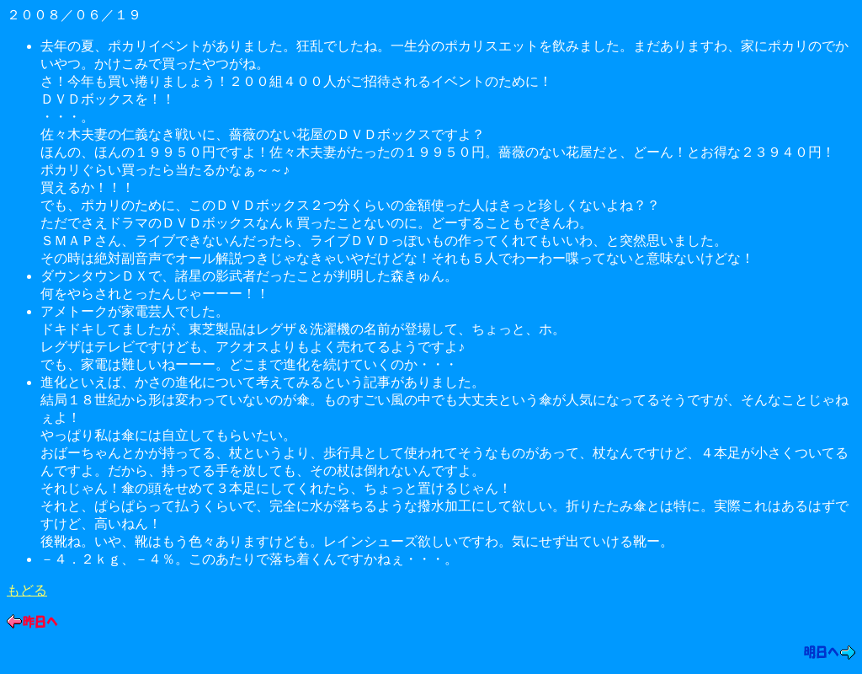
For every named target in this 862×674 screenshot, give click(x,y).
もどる (27, 590)
